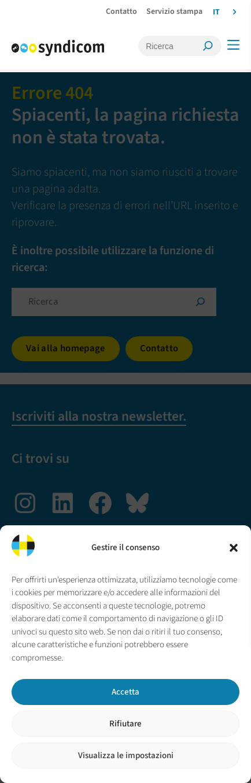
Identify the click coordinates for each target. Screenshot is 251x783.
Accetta (125, 692)
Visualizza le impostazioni (126, 755)
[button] (233, 548)
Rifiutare (125, 724)
